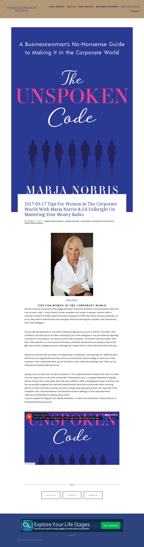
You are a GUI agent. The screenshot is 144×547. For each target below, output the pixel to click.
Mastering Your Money (107, 7)
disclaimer (72, 535)
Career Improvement (54, 221)
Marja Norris (72, 300)
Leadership (85, 221)
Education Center (131, 7)
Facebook (51, 495)
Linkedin (93, 495)
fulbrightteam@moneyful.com (38, 401)
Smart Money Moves (33, 223)
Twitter (72, 495)
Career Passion (72, 221)
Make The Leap (86, 7)
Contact (135, 11)
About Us (71, 7)
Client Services (56, 7)
